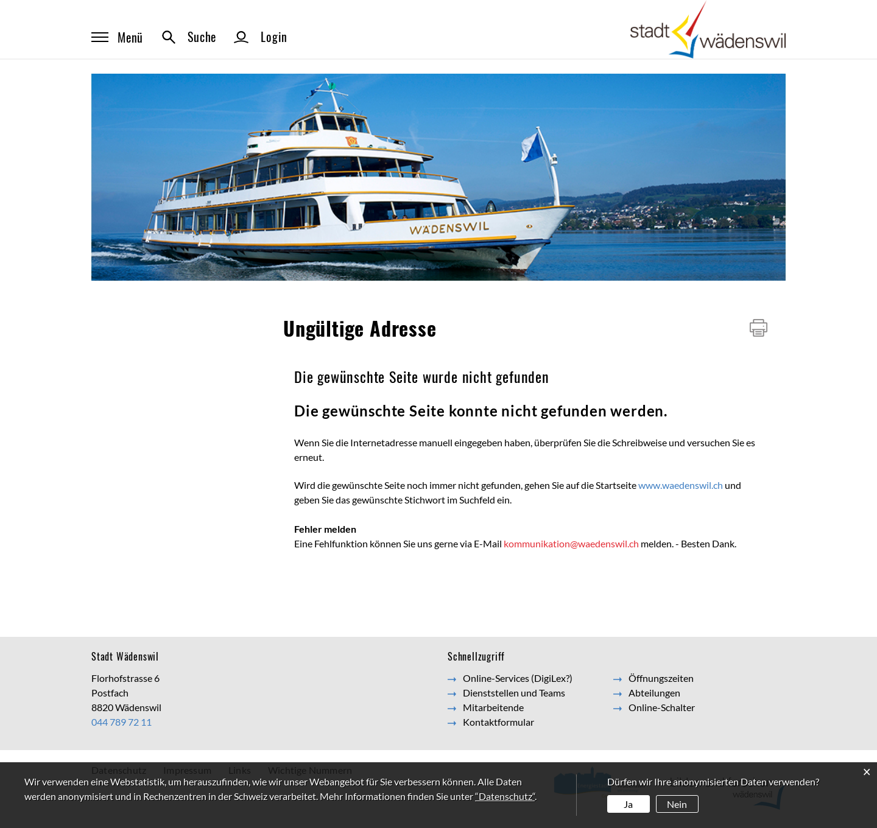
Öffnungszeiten (661, 678)
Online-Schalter (662, 707)
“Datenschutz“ (505, 796)
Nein (677, 804)
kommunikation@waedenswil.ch (571, 543)
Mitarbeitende (493, 707)
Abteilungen (654, 692)
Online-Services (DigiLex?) (517, 678)
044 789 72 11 (121, 722)
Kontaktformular (498, 722)
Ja (628, 804)
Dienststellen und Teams (514, 692)
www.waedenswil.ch (680, 485)
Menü (117, 37)
